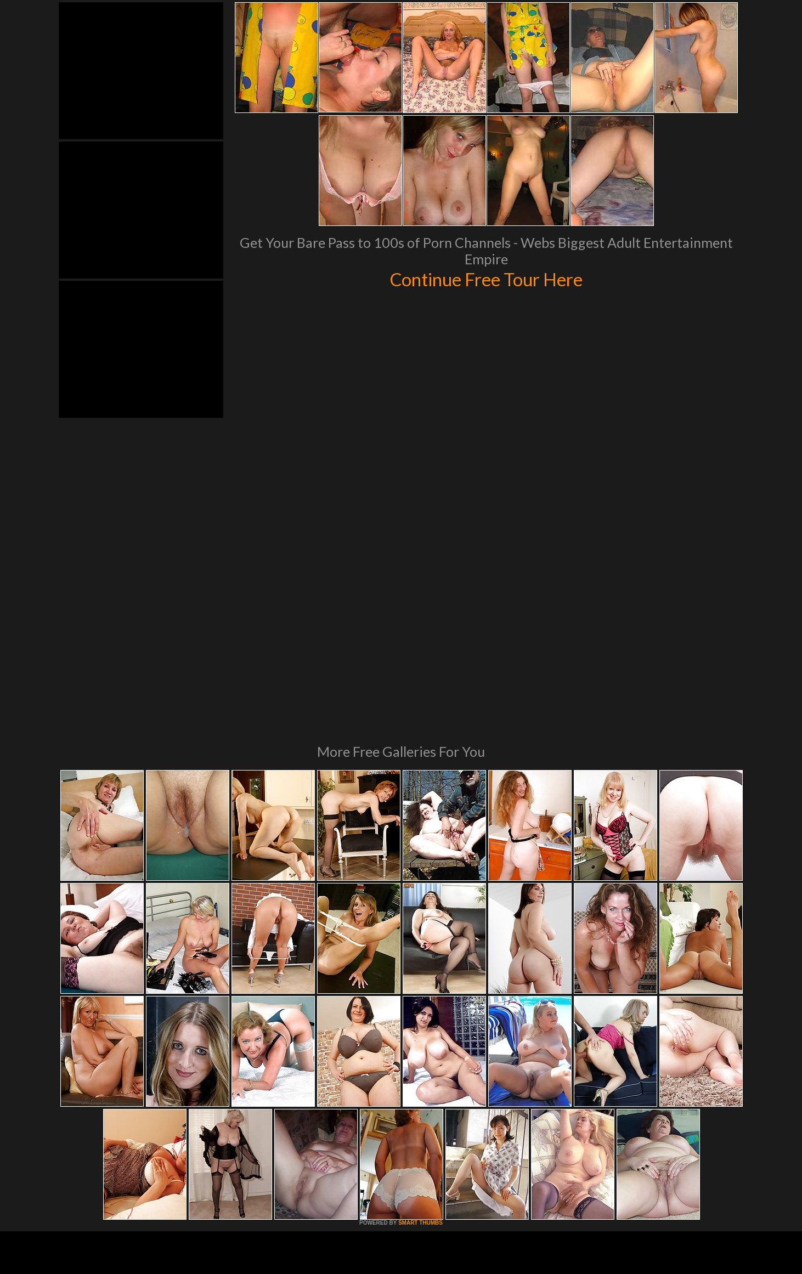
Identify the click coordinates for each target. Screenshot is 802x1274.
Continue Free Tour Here (486, 278)
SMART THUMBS (420, 1073)
